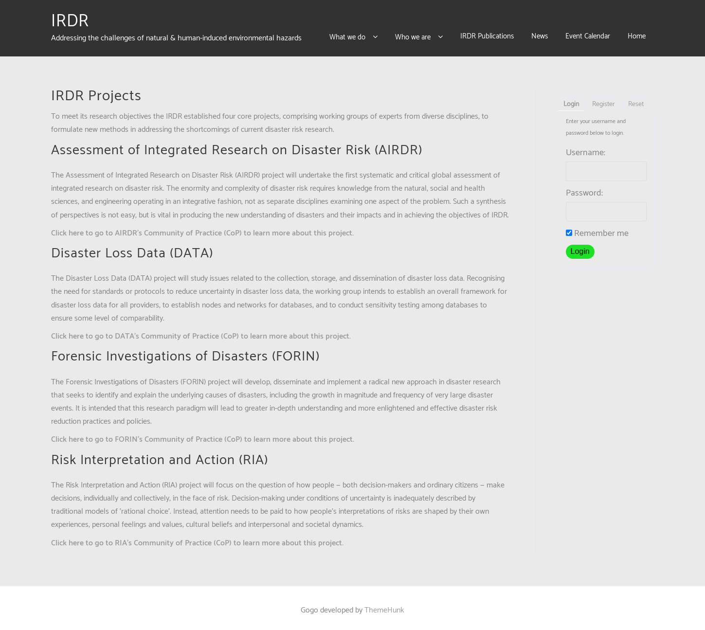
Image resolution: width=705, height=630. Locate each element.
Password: (584, 188)
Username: (585, 148)
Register (603, 100)
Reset (636, 100)
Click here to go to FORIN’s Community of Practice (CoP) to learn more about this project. (202, 435)
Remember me (597, 229)
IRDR (70, 19)
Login (571, 100)
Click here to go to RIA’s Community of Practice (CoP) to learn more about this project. (197, 538)
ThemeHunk (384, 605)
